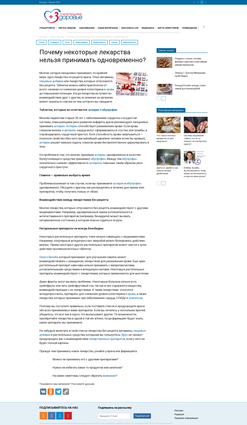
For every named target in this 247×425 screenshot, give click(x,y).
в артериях (69, 130)
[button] (204, 26)
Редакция (179, 414)
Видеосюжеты (99, 42)
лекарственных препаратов (107, 339)
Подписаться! (142, 416)
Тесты (67, 42)
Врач (125, 334)
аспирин (93, 109)
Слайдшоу (54, 42)
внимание (109, 375)
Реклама (178, 410)
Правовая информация (186, 418)
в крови (109, 89)
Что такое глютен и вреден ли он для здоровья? (166, 138)
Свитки (114, 42)
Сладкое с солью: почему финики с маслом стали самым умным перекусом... (191, 61)
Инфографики (82, 42)
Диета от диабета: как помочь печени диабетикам (167, 171)
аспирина (95, 163)
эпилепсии (136, 298)
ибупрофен (109, 109)
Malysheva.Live (129, 42)
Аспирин (71, 126)
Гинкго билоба (48, 257)
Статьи (41, 42)
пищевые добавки (51, 81)
